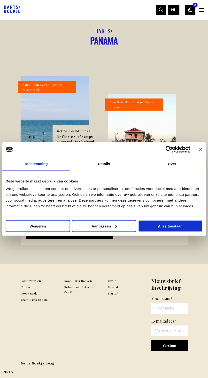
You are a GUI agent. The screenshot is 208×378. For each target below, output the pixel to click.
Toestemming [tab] (36, 164)
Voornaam (162, 298)
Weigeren (38, 226)
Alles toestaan (170, 226)
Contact (26, 287)
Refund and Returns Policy (78, 289)
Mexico (61, 131)
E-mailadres (164, 321)
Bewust (113, 287)
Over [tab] (172, 164)
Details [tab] (104, 164)
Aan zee (28, 85)
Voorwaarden (30, 293)
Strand (34, 89)
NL (173, 10)
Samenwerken (31, 281)
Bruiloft (113, 293)
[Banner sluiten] (200, 149)
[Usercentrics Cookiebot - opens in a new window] (169, 149)
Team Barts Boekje (34, 300)
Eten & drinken (120, 102)
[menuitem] (173, 10)
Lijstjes (56, 85)
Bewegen (43, 85)
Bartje (112, 281)
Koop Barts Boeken (78, 281)
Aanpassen (104, 226)
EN (11, 372)
